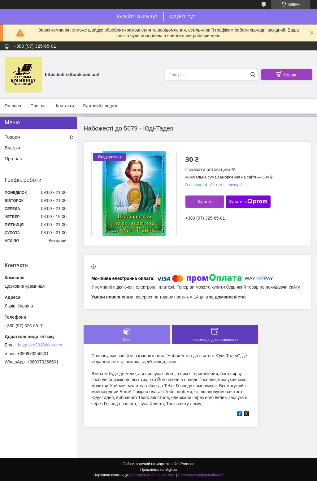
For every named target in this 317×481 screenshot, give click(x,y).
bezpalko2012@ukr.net (40, 344)
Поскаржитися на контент (153, 475)
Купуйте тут (181, 16)
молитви (114, 361)
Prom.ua (187, 464)
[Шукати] (252, 74)
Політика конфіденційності (201, 475)
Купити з (248, 201)
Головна (13, 105)
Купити (205, 201)
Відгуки (12, 147)
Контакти (65, 105)
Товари (12, 137)
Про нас (38, 105)
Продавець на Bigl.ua (158, 469)
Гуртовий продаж (100, 105)
